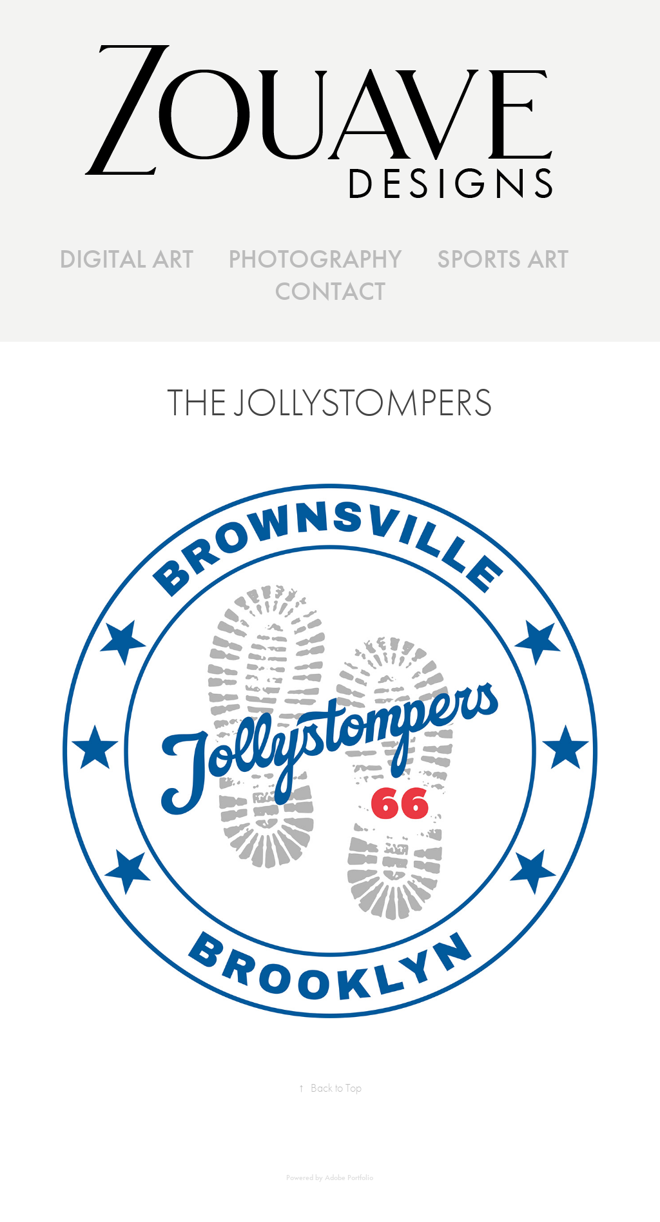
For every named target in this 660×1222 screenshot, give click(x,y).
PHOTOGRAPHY (315, 259)
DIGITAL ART (126, 259)
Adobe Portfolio (349, 1177)
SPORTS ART (502, 259)
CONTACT (330, 291)
